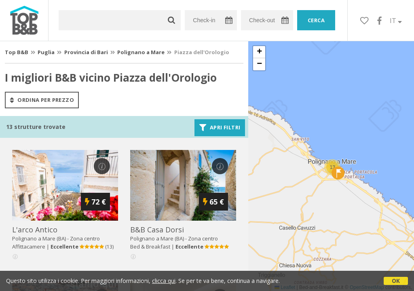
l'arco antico (34, 229)
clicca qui (163, 281)
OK (396, 281)
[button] (338, 173)
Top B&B (16, 52)
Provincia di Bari (86, 52)
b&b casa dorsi (157, 229)
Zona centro (85, 238)
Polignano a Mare (141, 52)
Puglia (46, 52)
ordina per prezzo (42, 99)
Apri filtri (219, 127)
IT (396, 20)
